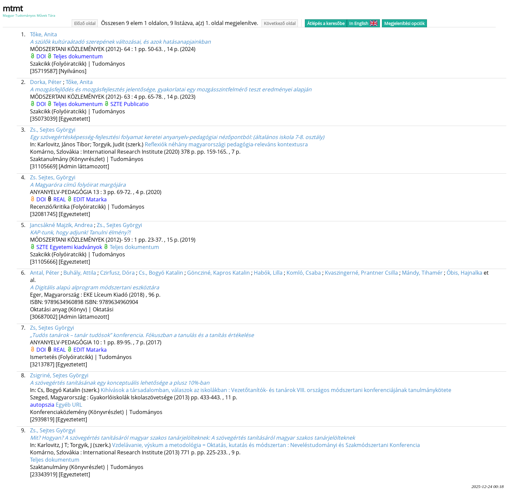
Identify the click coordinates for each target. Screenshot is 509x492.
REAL (60, 199)
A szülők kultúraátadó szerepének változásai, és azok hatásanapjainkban (120, 41)
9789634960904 (118, 302)
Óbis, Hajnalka (464, 272)
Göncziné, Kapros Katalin (218, 272)
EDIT (79, 199)
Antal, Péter (44, 272)
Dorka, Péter (46, 82)
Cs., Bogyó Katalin (161, 272)
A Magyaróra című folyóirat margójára (78, 184)
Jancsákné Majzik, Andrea (61, 225)
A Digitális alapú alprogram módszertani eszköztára (94, 287)
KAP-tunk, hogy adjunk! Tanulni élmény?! (80, 232)
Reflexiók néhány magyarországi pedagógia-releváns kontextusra (226, 144)
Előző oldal (84, 23)
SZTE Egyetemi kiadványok (69, 247)
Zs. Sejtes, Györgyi (52, 177)
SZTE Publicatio (129, 104)
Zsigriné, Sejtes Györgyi (59, 375)
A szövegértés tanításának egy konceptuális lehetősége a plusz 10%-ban (119, 382)
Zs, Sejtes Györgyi (52, 327)
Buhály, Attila (79, 272)
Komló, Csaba (304, 272)
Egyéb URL (69, 404)
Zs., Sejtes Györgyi (52, 129)
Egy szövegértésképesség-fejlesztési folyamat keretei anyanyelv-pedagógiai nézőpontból (177, 137)
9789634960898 (64, 302)
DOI (41, 56)
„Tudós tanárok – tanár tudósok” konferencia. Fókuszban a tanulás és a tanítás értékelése (142, 335)
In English (363, 23)
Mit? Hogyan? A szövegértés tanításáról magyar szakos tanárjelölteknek (192, 437)
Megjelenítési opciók (404, 23)
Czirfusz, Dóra (117, 272)
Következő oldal (280, 23)
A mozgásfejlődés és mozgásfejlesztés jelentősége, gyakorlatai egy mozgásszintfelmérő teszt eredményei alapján (171, 89)
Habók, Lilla (268, 272)
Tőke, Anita (43, 34)
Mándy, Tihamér (422, 272)
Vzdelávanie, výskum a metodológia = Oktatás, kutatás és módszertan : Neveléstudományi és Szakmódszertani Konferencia (266, 445)
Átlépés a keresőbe (326, 23)
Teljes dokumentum (78, 56)
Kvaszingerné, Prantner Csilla (361, 272)
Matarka (96, 199)
